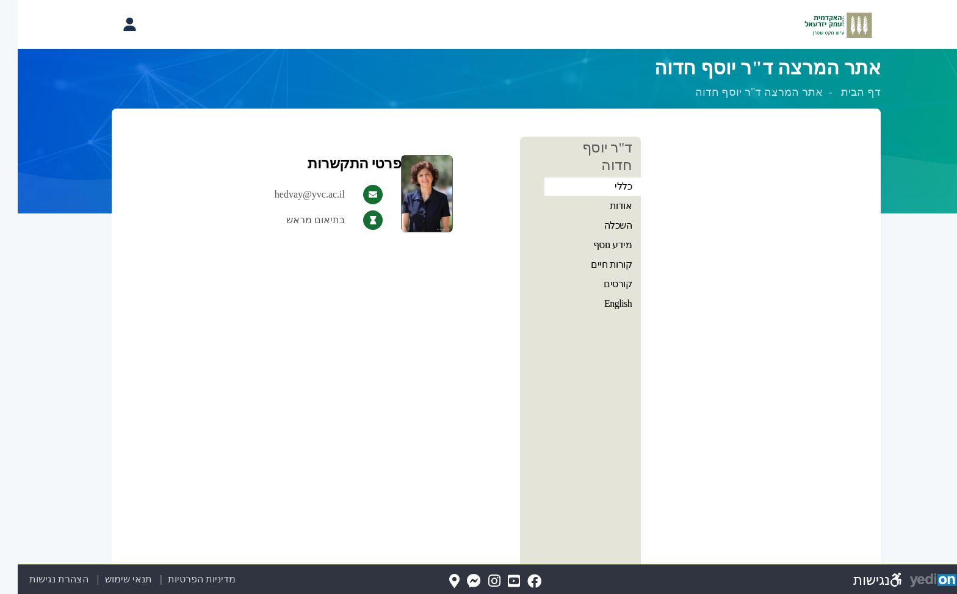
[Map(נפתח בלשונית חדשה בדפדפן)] (436, 581)
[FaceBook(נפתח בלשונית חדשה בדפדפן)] (516, 581)
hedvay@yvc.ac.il (292, 194)
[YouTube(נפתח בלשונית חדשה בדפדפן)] (496, 581)
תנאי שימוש (103, 579)
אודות (603, 206)
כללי (605, 186)
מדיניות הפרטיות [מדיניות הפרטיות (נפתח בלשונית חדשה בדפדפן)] (184, 579)
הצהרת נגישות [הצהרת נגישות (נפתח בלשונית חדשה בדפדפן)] (41, 579)
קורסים (600, 284)
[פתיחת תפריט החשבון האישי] (112, 24)
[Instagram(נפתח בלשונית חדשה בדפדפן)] (476, 581)
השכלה (601, 225)
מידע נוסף (595, 245)
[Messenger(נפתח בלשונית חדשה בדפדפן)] (456, 581)
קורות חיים (593, 264)
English (600, 303)
